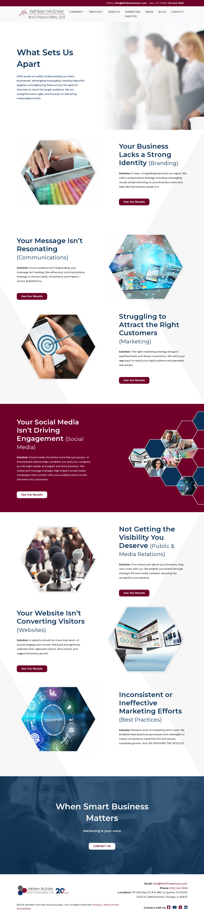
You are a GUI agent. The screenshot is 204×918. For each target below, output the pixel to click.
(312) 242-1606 (178, 888)
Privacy (97, 904)
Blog (162, 11)
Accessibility (24, 908)
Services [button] (95, 11)
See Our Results (134, 201)
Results (114, 11)
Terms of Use (110, 904)
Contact (177, 11)
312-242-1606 (176, 3)
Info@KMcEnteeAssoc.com (131, 3)
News (150, 11)
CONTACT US (102, 846)
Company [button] (75, 11)
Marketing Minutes (133, 14)
